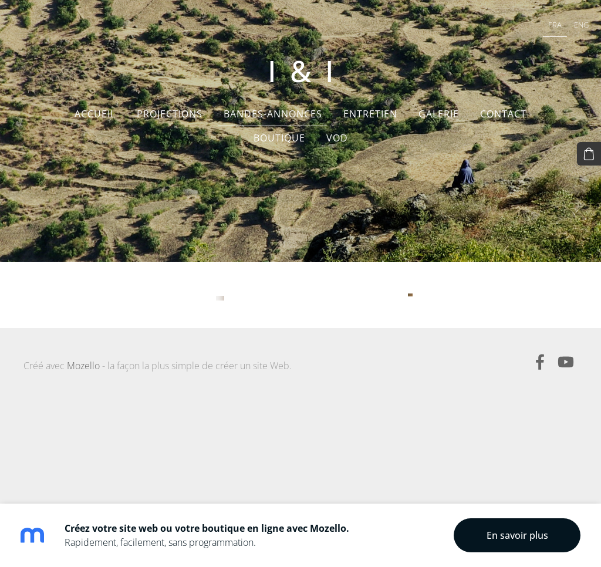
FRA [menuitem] (539, 27)
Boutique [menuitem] (279, 146)
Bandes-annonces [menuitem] (273, 122)
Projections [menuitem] (169, 122)
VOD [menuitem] (337, 146)
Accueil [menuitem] (95, 122)
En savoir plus (517, 535)
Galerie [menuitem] (438, 122)
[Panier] (591, 152)
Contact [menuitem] (503, 122)
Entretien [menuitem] (370, 122)
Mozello (83, 474)
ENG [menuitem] (565, 27)
